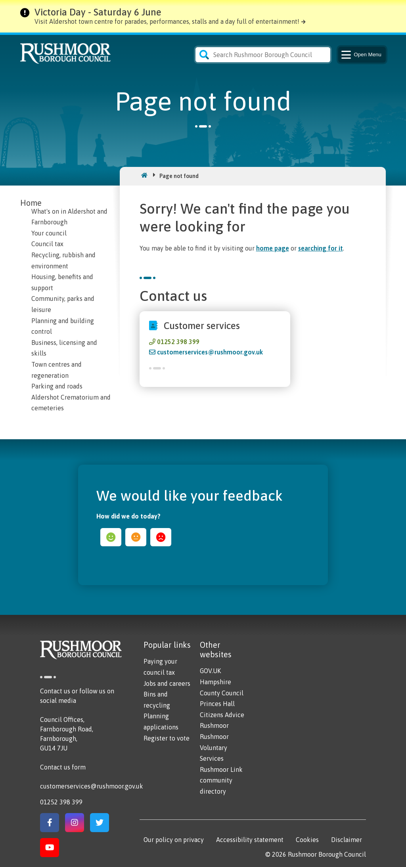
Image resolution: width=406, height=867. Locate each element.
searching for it (320, 248)
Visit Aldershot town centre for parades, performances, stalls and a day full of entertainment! (166, 21)
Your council (49, 233)
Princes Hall (217, 703)
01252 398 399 (178, 341)
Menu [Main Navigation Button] (360, 55)
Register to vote (167, 738)
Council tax (47, 243)
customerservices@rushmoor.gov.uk (210, 352)
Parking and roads (56, 386)
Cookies (307, 839)
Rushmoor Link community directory (221, 780)
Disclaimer (346, 839)
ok (135, 537)
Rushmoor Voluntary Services (214, 747)
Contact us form (63, 767)
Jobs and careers (167, 683)
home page (272, 248)
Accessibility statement (249, 839)
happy (110, 537)
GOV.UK (210, 670)
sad (160, 537)
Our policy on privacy (174, 839)
